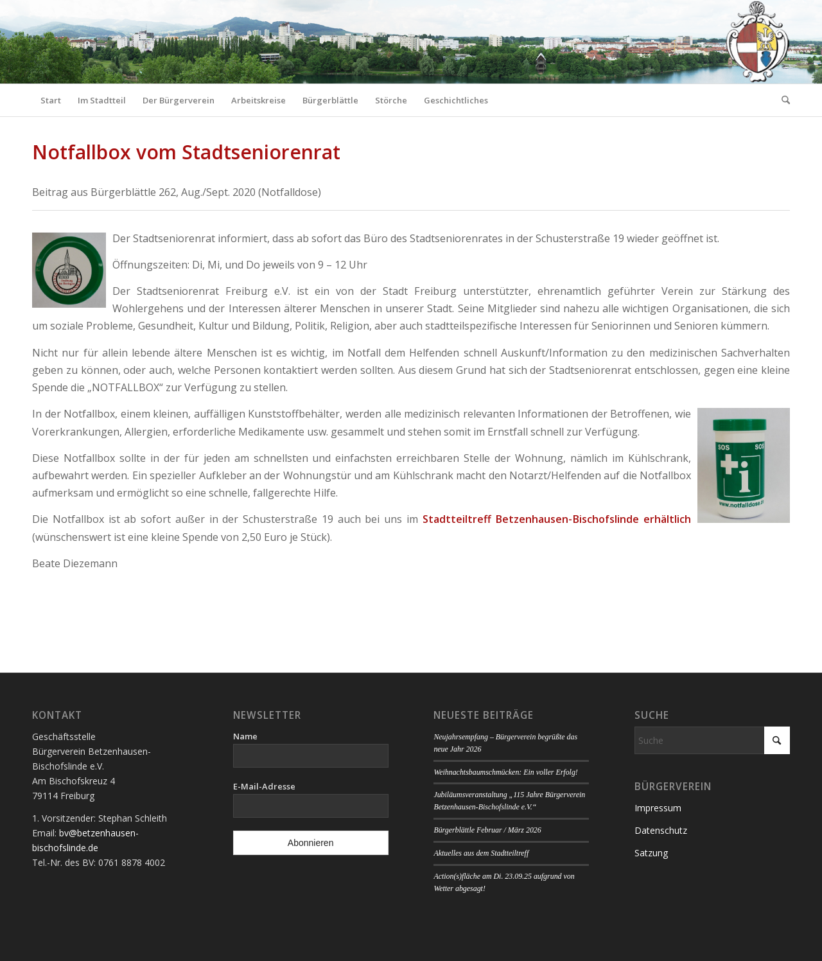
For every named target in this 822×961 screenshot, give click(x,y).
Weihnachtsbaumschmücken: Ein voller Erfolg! (505, 772)
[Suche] (781, 100)
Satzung (651, 853)
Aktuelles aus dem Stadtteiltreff (481, 853)
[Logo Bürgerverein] (757, 42)
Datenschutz (660, 830)
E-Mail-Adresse (264, 786)
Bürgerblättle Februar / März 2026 (487, 829)
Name (245, 736)
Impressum (657, 808)
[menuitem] (50, 100)
